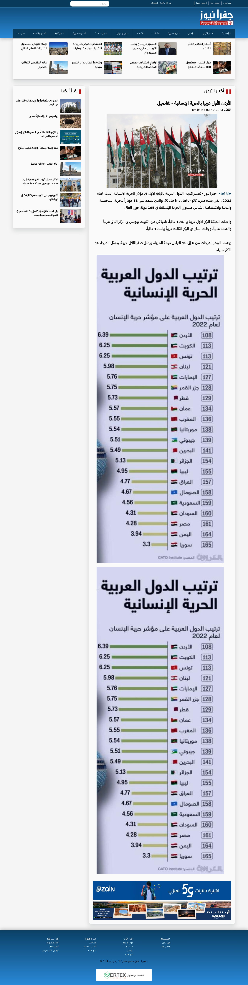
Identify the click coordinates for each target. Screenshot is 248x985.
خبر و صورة (174, 33)
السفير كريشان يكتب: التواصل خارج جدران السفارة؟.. (143, 49)
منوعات (21, 33)
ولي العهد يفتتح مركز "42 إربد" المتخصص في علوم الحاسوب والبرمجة (37, 213)
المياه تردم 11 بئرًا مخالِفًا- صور (43, 116)
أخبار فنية (59, 33)
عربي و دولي (122, 33)
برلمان (191, 33)
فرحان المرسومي (50, 951)
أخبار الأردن (208, 33)
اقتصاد (140, 33)
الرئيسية (226, 33)
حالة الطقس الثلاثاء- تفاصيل (44, 164)
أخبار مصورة (79, 33)
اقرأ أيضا (69, 91)
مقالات (155, 33)
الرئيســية (165, 939)
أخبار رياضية (39, 33)
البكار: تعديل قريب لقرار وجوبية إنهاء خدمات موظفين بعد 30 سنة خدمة (40, 181)
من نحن (227, 3)
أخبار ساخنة (101, 33)
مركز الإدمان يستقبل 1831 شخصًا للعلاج (38, 148)
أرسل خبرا (201, 3)
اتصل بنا (215, 3)
